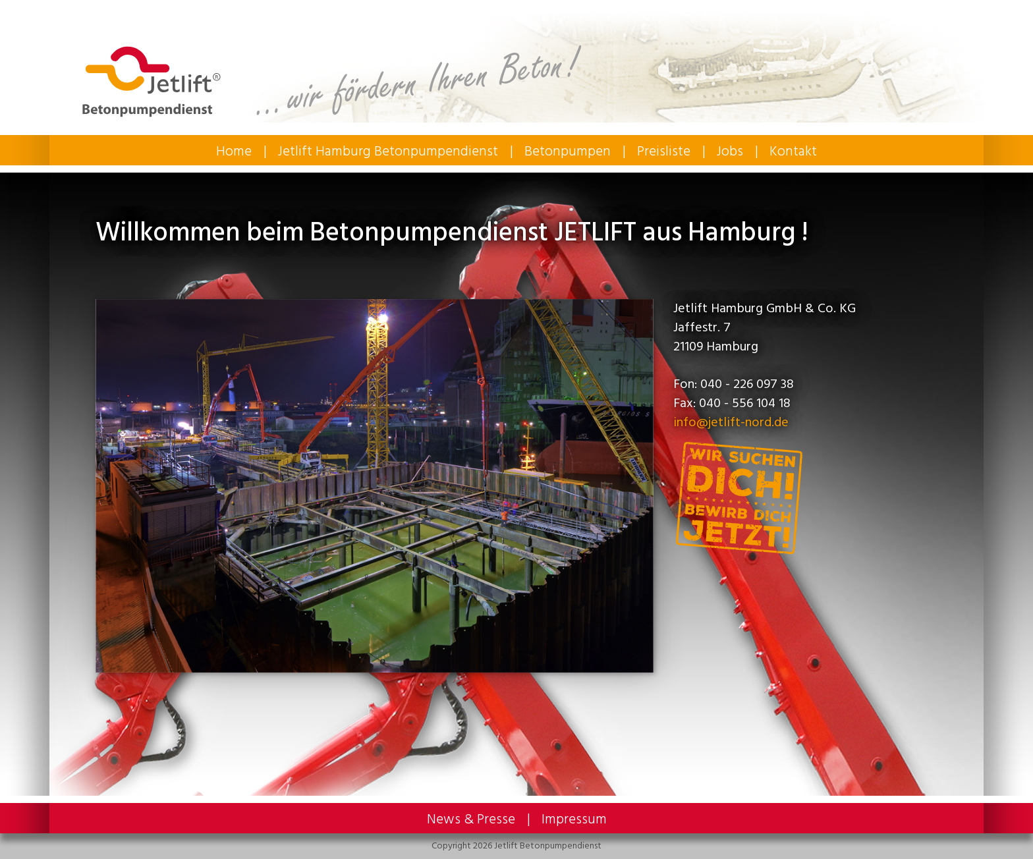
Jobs (730, 151)
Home (234, 151)
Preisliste (663, 151)
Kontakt (793, 151)
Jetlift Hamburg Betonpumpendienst (388, 151)
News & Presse (471, 819)
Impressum (574, 819)
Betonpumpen (567, 151)
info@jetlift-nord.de (731, 422)
